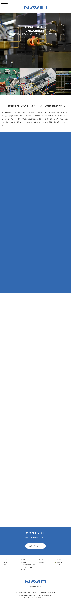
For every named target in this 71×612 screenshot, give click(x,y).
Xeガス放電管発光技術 (28, 564)
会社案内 (59, 562)
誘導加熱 (24, 562)
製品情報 (41, 560)
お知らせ (6, 562)
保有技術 (23, 560)
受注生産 (41, 562)
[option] (40, 81)
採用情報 (59, 560)
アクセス (60, 564)
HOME (5, 560)
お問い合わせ (7, 564)
